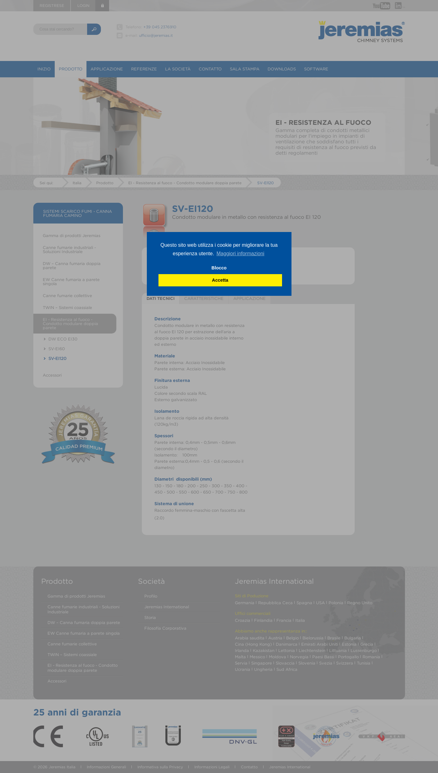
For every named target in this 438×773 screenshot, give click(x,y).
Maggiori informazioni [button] (240, 253)
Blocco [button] (219, 267)
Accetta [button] (220, 280)
